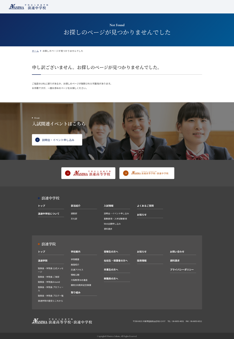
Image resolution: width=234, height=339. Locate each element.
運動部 (74, 212)
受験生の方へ (111, 251)
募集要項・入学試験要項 (115, 218)
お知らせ (142, 214)
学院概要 (75, 258)
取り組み (75, 292)
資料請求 (108, 228)
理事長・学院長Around (49, 281)
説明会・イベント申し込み (116, 212)
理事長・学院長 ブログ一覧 (50, 295)
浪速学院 (42, 260)
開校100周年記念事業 (81, 284)
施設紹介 (75, 264)
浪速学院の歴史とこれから (50, 300)
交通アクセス (77, 269)
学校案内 (75, 251)
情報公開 (75, 274)
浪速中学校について (99, 6)
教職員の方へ (111, 278)
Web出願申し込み (112, 223)
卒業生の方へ (111, 269)
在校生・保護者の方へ (116, 260)
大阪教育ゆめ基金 (79, 279)
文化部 (74, 218)
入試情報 (131, 6)
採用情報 (142, 260)
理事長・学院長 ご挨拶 (48, 276)
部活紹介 (117, 6)
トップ (41, 205)
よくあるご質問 (148, 6)
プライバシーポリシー (182, 269)
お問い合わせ (177, 251)
